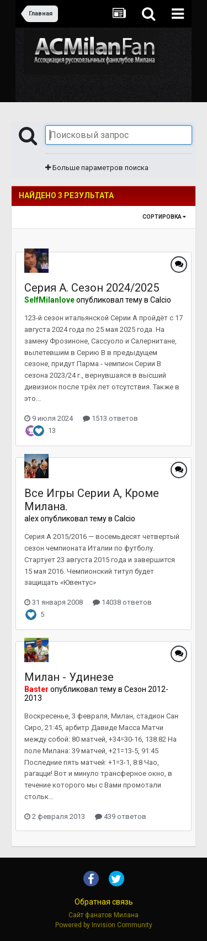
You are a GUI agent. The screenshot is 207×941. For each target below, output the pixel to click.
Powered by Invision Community (103, 925)
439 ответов (120, 816)
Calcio (160, 299)
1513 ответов (110, 418)
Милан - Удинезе (69, 677)
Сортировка (164, 217)
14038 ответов (122, 602)
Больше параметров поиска (96, 167)
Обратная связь (104, 901)
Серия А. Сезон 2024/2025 (91, 287)
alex (31, 518)
